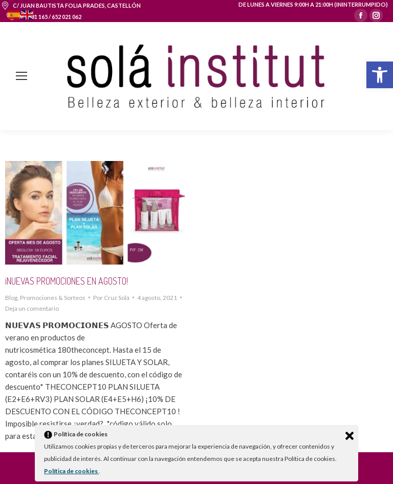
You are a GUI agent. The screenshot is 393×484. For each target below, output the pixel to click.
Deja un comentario (32, 308)
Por (111, 297)
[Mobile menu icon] (21, 76)
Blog (11, 297)
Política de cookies (71, 471)
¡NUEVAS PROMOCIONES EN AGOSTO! (66, 281)
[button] (379, 75)
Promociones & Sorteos (52, 297)
